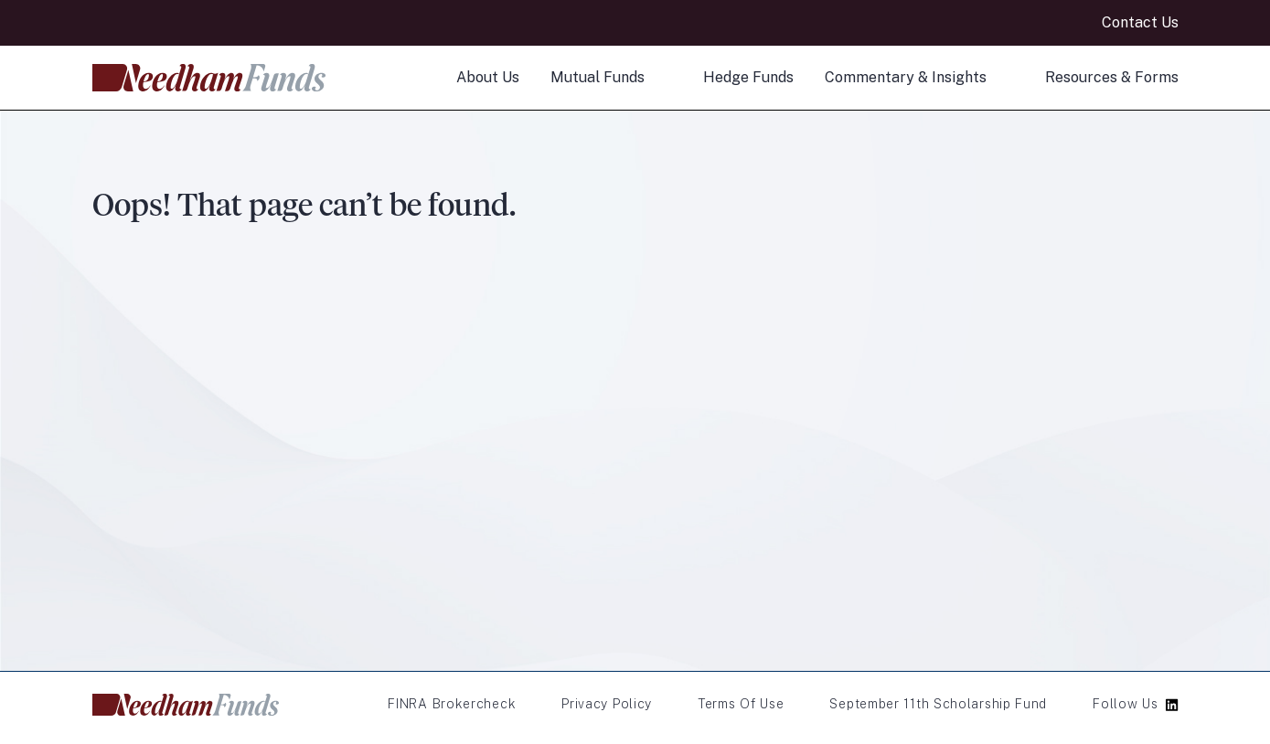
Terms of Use (741, 703)
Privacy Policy (606, 703)
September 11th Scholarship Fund (938, 703)
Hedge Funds (748, 77)
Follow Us (1125, 703)
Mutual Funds (597, 77)
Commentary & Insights (906, 77)
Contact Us (1140, 22)
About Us (487, 77)
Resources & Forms (1112, 77)
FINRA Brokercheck (452, 703)
